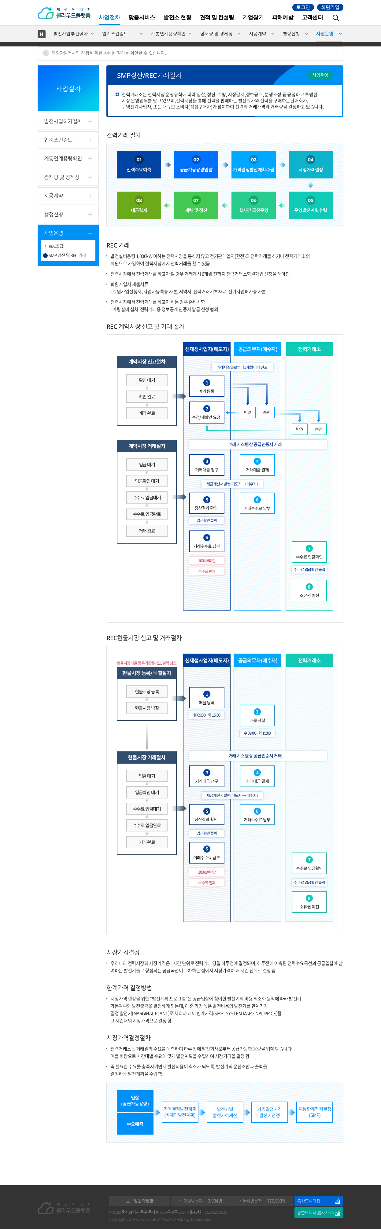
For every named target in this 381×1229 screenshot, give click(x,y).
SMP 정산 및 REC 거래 (67, 255)
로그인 (303, 7)
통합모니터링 (308, 1201)
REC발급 (56, 246)
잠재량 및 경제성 (216, 34)
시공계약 (257, 34)
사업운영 (324, 34)
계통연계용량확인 (168, 34)
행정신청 (291, 34)
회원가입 (330, 7)
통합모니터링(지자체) (315, 1213)
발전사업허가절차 (63, 121)
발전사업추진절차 (70, 34)
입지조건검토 (115, 34)
